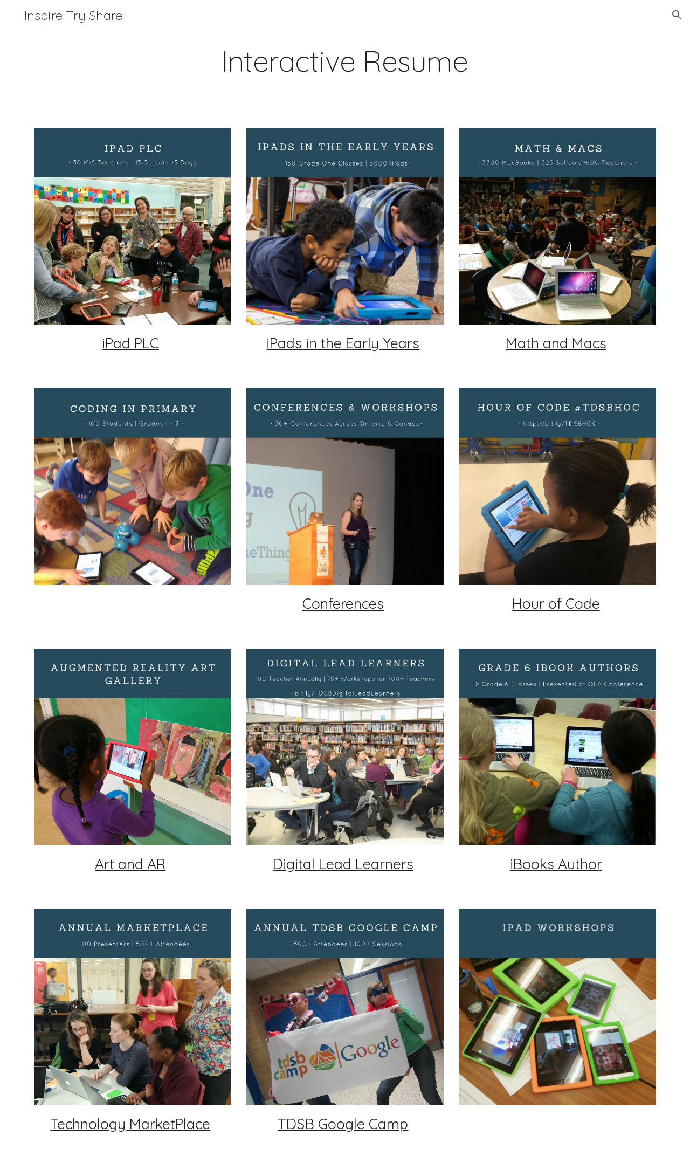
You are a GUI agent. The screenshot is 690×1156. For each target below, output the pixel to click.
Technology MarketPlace (130, 1123)
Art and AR (130, 864)
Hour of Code (556, 603)
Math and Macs (556, 343)
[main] (345, 61)
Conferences (343, 603)
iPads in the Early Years (342, 343)
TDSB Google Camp (343, 1123)
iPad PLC (130, 343)
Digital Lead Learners (343, 864)
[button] (677, 15)
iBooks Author (556, 864)
